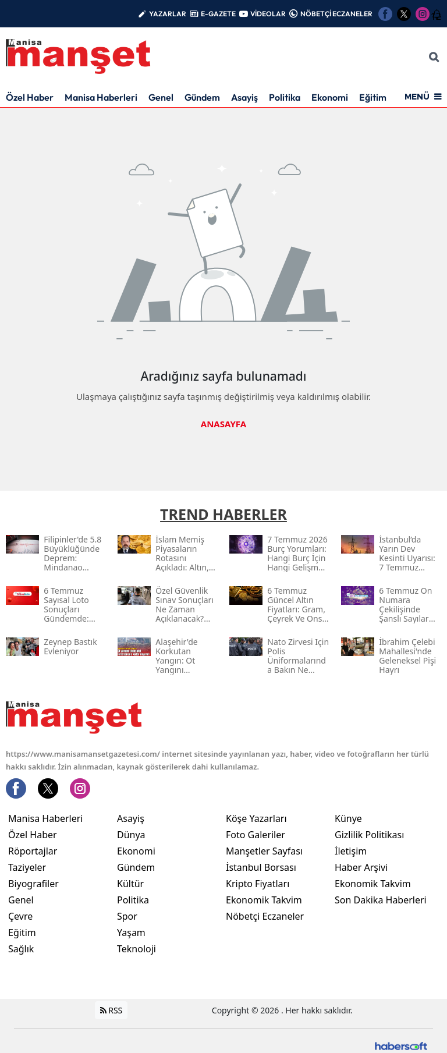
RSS (111, 1010)
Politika (284, 97)
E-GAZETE (218, 13)
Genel (160, 97)
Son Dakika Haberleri (381, 900)
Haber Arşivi (361, 867)
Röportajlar (32, 851)
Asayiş (244, 97)
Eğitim (372, 97)
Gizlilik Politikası (369, 834)
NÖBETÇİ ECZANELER (336, 13)
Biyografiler (33, 883)
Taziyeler (27, 867)
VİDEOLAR (268, 13)
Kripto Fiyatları (257, 883)
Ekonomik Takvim (264, 900)
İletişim (351, 851)
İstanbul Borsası (261, 867)
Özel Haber (30, 97)
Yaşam (131, 932)
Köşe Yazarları (256, 818)
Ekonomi (329, 97)
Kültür (130, 883)
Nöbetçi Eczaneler (265, 916)
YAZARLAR (167, 13)
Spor (127, 916)
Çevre (20, 916)
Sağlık (21, 948)
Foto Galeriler (255, 834)
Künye (348, 818)
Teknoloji (136, 948)
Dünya (131, 834)
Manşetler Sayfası (264, 851)
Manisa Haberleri (101, 97)
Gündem (202, 97)
